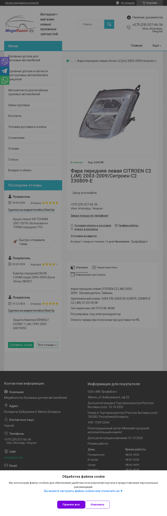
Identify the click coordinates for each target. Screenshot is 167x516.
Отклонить (97, 504)
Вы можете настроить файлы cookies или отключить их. (82, 491)
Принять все (71, 504)
